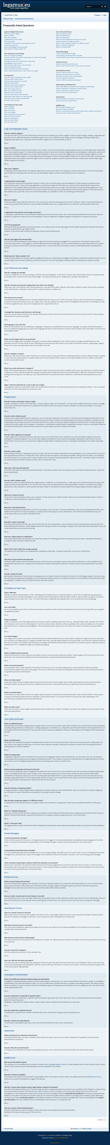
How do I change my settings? (13, 55)
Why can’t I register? (10, 37)
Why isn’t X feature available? (65, 109)
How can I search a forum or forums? (67, 72)
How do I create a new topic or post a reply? (17, 77)
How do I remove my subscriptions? (67, 92)
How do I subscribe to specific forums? (67, 90)
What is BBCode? (9, 107)
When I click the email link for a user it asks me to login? (21, 71)
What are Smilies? (9, 110)
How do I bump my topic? (12, 100)
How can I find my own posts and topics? (68, 80)
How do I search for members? (65, 78)
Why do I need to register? (12, 34)
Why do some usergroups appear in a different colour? (72, 43)
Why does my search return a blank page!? (69, 76)
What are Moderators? (63, 36)
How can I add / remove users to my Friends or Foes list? (73, 66)
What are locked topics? (11, 120)
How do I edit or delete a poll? (13, 87)
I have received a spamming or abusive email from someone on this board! (79, 57)
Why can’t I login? (9, 41)
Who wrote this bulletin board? (65, 107)
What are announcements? (12, 116)
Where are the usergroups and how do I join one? (71, 39)
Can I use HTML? (9, 108)
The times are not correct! (12, 59)
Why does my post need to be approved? (16, 98)
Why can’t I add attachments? (13, 91)
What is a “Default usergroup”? (65, 45)
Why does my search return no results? (68, 74)
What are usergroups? (62, 37)
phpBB (9, 331)
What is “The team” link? (63, 47)
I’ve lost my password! (11, 45)
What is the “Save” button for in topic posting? (18, 96)
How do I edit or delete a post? (13, 79)
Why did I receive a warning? (13, 92)
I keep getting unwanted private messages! (69, 55)
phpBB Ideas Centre (94, 1077)
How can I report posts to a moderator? (16, 94)
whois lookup (42, 1091)
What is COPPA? (9, 36)
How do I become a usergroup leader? (67, 41)
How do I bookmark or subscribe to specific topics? (71, 88)
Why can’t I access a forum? (12, 89)
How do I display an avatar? (12, 67)
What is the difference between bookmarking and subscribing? (75, 87)
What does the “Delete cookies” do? (15, 49)
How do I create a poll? (11, 83)
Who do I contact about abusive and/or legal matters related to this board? (78, 111)
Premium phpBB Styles (61, 1138)
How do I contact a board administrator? (68, 113)
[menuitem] (15, 15)
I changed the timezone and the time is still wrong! (19, 61)
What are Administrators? (64, 34)
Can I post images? (10, 112)
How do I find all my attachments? (66, 101)
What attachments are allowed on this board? (70, 99)
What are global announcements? (14, 114)
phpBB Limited (60, 1064)
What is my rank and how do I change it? (16, 69)
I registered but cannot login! (13, 39)
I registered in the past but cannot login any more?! (19, 43)
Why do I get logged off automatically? (15, 47)
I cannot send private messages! (66, 53)
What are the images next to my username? (17, 65)
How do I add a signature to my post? (15, 81)
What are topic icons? (10, 122)
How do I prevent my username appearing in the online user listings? (25, 57)
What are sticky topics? (11, 118)
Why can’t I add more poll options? (14, 85)
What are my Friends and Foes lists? (67, 64)
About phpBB (44, 1066)
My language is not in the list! (13, 63)
